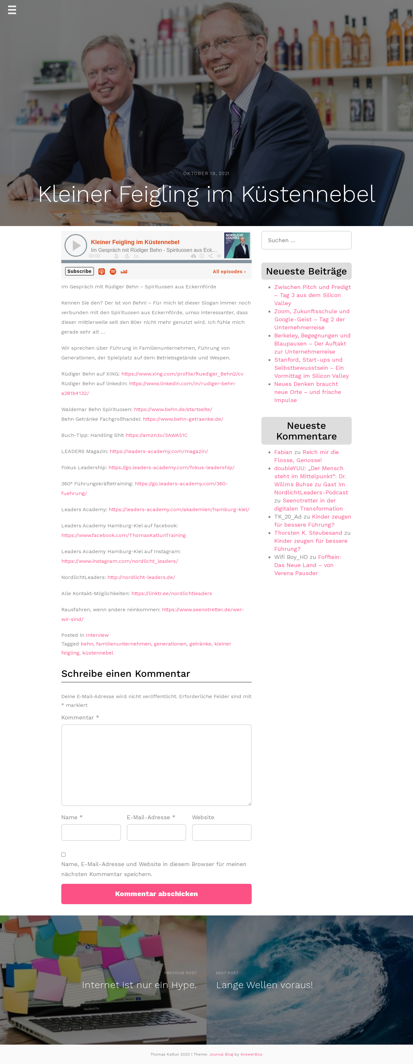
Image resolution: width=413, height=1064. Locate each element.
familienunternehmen (123, 644)
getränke (200, 644)
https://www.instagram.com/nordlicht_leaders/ (119, 561)
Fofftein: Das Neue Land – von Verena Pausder (307, 564)
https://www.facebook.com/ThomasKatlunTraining (123, 535)
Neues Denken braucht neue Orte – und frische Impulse (307, 391)
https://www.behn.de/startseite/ (173, 409)
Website (203, 817)
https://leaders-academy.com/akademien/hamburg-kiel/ (179, 509)
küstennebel (97, 653)
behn (87, 644)
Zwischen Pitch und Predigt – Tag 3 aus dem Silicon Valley (312, 295)
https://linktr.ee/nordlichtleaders (171, 593)
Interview (97, 635)
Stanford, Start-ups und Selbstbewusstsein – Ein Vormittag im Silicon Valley (311, 367)
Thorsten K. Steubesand (308, 532)
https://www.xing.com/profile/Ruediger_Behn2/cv (182, 374)
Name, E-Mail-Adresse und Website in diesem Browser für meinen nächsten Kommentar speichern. (154, 869)
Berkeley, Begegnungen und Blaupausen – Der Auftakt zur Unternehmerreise (312, 343)
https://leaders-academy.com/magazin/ (159, 451)
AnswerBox (251, 1054)
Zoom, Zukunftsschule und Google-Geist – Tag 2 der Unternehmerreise (312, 319)
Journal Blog (222, 1054)
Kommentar (80, 717)
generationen (170, 644)
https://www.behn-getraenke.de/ (183, 419)
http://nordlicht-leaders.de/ (141, 577)
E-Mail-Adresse (151, 817)
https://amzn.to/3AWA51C (157, 435)
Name (72, 817)
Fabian (283, 452)
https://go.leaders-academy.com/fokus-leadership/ (171, 467)
